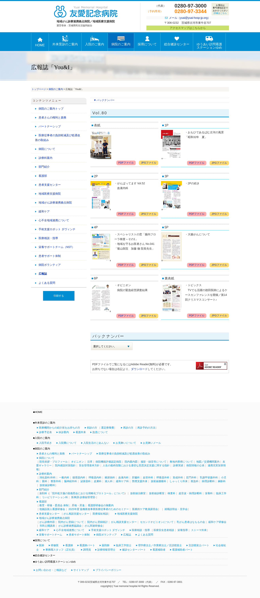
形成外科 (178, 477)
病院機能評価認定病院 (108, 461)
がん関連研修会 (94, 525)
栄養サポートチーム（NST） (57, 247)
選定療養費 (107, 427)
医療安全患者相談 (164, 530)
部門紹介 (44, 166)
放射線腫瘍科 (158, 481)
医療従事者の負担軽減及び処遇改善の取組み (57, 138)
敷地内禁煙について (181, 461)
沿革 (89, 461)
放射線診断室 (156, 493)
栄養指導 (182, 530)
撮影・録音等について (153, 461)
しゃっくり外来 (179, 481)
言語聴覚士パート (199, 545)
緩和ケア (44, 211)
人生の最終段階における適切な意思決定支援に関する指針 (136, 465)
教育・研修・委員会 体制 (53, 505)
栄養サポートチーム (50, 534)
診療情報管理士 (106, 549)
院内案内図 (131, 461)
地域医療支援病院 (50, 193)
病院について (47, 148)
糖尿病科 (110, 477)
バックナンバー (106, 100)
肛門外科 (191, 477)
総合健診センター (176, 40)
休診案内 (64, 432)
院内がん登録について (71, 521)
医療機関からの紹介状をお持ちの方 (59, 427)
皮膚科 (98, 481)
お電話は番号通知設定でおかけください (220, 9)
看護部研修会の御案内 (101, 505)
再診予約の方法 (146, 427)
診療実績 (178, 465)
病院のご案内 (120, 40)
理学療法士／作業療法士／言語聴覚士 (160, 545)
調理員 (87, 549)
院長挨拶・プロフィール (53, 461)
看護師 (69, 545)
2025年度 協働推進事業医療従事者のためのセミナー (98, 509)
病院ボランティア (50, 264)
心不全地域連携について (54, 220)
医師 (41, 545)
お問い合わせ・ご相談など (51, 570)
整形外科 (56, 481)
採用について (147, 40)
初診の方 (92, 427)
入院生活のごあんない (96, 442)
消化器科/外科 (47, 477)
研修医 (55, 545)
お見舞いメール (152, 442)
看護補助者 (159, 549)
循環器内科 (78, 477)
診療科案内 (45, 157)
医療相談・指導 (48, 238)
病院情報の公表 (195, 465)
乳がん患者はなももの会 (191, 521)
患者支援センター (50, 184)
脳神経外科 (70, 481)
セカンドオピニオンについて (157, 521)
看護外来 (81, 432)
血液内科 (123, 477)
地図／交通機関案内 (207, 461)
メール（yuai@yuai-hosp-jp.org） (189, 17)
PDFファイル (126, 162)
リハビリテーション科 (55, 497)
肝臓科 (136, 477)
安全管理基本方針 (89, 465)
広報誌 (43, 273)
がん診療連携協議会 (70, 525)
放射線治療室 (138, 493)
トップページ (39, 89)
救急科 (194, 481)
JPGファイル (148, 162)
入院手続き (45, 442)
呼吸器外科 (163, 477)
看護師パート (87, 545)
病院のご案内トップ (51, 108)
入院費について (68, 442)
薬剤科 (43, 493)
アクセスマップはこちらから (188, 27)
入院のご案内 (94, 40)
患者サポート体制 (50, 255)
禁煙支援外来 (139, 481)
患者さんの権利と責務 (52, 117)
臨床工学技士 (123, 545)
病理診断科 (208, 481)
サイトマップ (81, 570)
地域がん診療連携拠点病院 (55, 202)
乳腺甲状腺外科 (209, 477)
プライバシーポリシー (108, 570)
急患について (100, 432)
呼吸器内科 (95, 477)
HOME (40, 41)
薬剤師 (105, 545)
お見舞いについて (126, 442)
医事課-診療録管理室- (83, 497)
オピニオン (77, 461)
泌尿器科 (85, 481)
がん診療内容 (47, 521)
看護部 (43, 175)
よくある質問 (47, 282)
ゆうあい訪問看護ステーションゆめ (209, 42)
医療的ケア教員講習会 (145, 509)
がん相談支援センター (76, 513)
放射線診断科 (47, 485)
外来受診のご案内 (65, 40)
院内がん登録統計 (97, 521)
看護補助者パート (182, 549)
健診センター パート (134, 549)
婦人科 (109, 481)
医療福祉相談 (100, 513)
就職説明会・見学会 (176, 509)
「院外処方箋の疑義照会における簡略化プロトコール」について (87, 493)
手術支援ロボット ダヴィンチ (57, 229)
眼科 (44, 481)
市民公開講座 (47, 525)
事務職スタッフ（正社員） (61, 549)
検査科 (171, 493)
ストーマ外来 (199, 530)
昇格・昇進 (78, 505)
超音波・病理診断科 (190, 493)
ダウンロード (139, 369)
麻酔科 (222, 481)
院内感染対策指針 (65, 465)
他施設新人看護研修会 (52, 509)
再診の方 (128, 427)
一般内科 (64, 477)
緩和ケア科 (122, 481)
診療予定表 (45, 432)
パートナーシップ (50, 126)
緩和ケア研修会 (217, 521)
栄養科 (209, 493)
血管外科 (148, 477)
